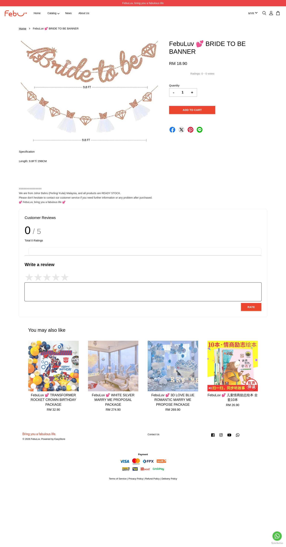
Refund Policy (152, 478)
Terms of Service (118, 478)
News (68, 13)
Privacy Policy (135, 478)
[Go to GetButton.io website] (277, 543)
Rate (251, 307)
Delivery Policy (169, 478)
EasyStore (59, 439)
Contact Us (153, 434)
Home (37, 13)
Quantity (174, 85)
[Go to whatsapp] (277, 536)
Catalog (53, 13)
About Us (84, 13)
